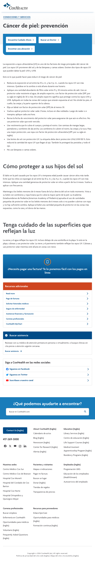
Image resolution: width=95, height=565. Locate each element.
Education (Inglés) (72, 429)
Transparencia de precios (44, 492)
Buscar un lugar (40, 478)
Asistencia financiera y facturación (47, 313)
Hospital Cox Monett (12, 478)
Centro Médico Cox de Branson (17, 473)
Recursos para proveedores (45, 508)
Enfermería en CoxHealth (14, 517)
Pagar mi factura (40, 473)
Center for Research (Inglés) (45, 447)
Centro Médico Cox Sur (13, 469)
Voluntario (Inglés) (11, 530)
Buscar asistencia (13, 351)
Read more (47, 293)
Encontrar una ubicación (20, 49)
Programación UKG (72, 469)
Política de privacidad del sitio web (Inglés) (32, 556)
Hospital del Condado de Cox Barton (16, 484)
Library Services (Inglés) (74, 433)
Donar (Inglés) (39, 482)
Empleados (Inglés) (72, 464)
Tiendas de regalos (41, 487)
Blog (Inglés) (38, 438)
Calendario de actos (42, 433)
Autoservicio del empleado (76, 481)
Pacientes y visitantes (43, 464)
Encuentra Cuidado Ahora (21, 40)
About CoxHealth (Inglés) (44, 429)
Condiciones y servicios (17, 17)
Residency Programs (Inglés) (76, 455)
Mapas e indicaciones (42, 469)
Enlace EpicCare (40, 513)
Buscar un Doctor (50, 40)
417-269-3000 (11, 439)
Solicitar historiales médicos (47, 303)
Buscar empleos (10, 513)
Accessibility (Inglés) (71, 556)
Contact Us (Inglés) (15, 430)
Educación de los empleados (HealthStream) (76, 475)
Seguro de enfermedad (47, 308)
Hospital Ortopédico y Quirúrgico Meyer (13, 497)
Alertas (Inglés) (39, 451)
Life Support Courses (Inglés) (76, 442)
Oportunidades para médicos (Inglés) (16, 524)
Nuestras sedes (10, 464)
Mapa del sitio (56, 556)
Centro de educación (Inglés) (76, 438)
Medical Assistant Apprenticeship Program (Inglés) (78, 449)
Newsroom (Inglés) (41, 442)
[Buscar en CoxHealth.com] (47, 411)
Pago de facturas (47, 298)
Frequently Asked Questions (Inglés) (15, 536)
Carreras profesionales (47, 318)
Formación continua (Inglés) (45, 525)
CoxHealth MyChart (47, 323)
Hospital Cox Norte (11, 491)
